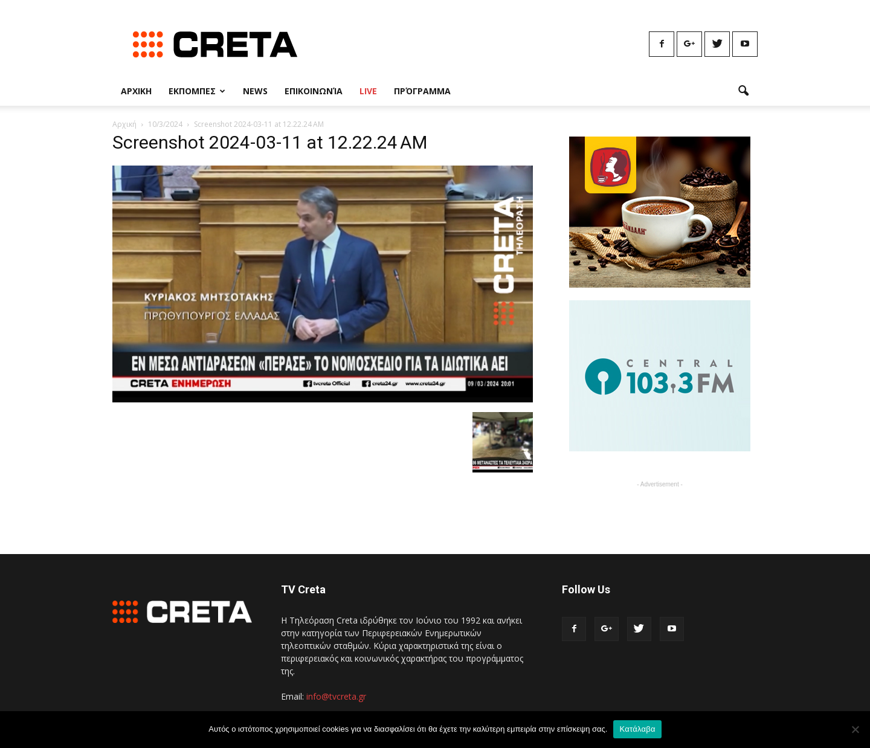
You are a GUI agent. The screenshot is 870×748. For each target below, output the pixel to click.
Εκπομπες (197, 91)
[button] (743, 91)
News (255, 91)
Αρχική (124, 124)
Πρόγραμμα (422, 91)
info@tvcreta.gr (336, 696)
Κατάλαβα (637, 728)
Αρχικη (136, 91)
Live (368, 91)
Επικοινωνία (314, 91)
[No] (855, 729)
